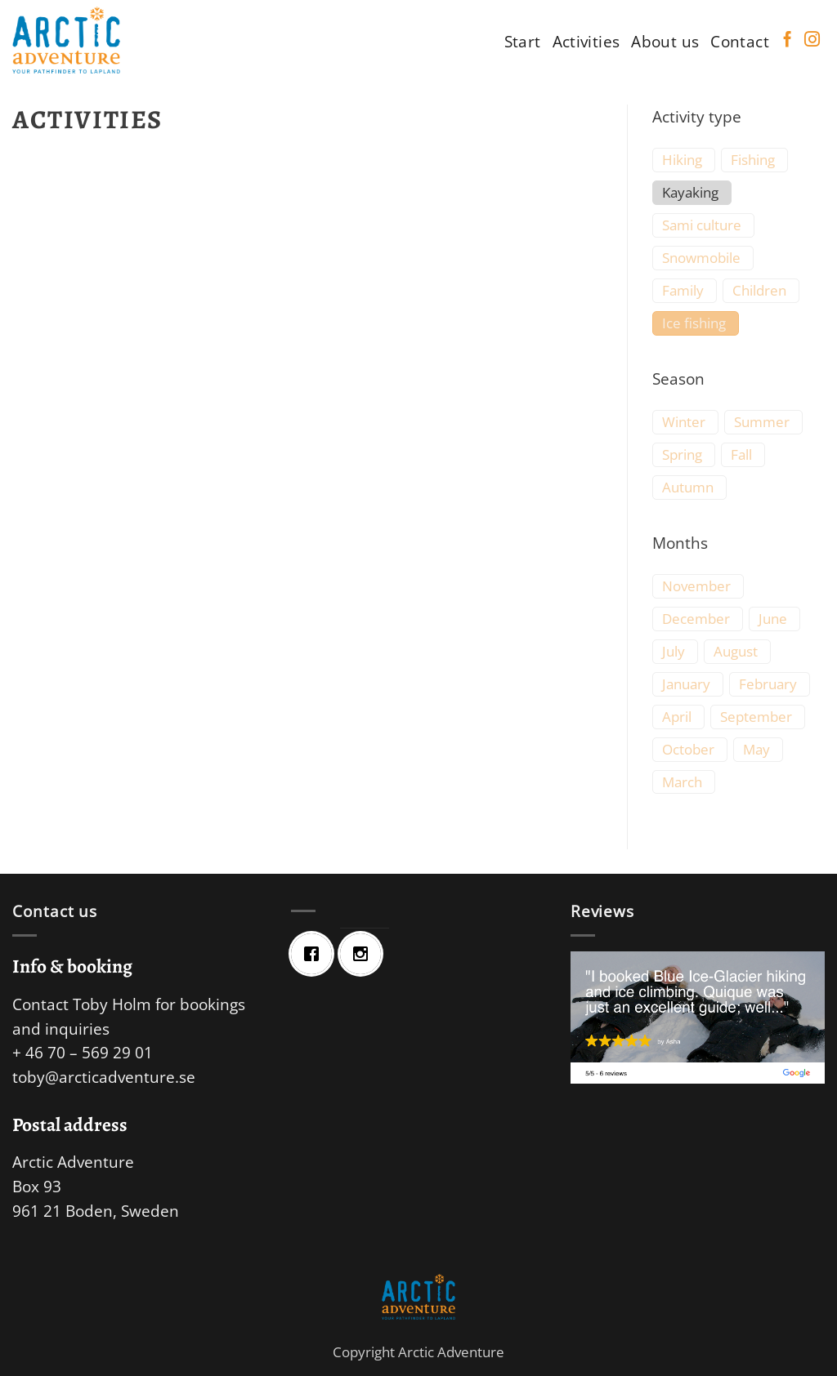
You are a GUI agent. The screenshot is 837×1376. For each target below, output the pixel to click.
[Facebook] (315, 953)
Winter (683, 422)
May (756, 750)
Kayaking (690, 193)
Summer (762, 422)
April (677, 717)
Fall (741, 455)
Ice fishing (694, 323)
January (686, 684)
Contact (739, 41)
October (688, 750)
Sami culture (701, 225)
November (696, 586)
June (773, 619)
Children (759, 291)
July (673, 652)
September (756, 717)
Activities (586, 41)
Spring (682, 455)
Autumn (688, 488)
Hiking (682, 160)
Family (683, 291)
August (736, 652)
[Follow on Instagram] (812, 40)
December (696, 619)
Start (522, 41)
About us (665, 41)
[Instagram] (364, 953)
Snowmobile (701, 258)
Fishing (753, 160)
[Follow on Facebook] (787, 40)
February (768, 684)
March (682, 782)
